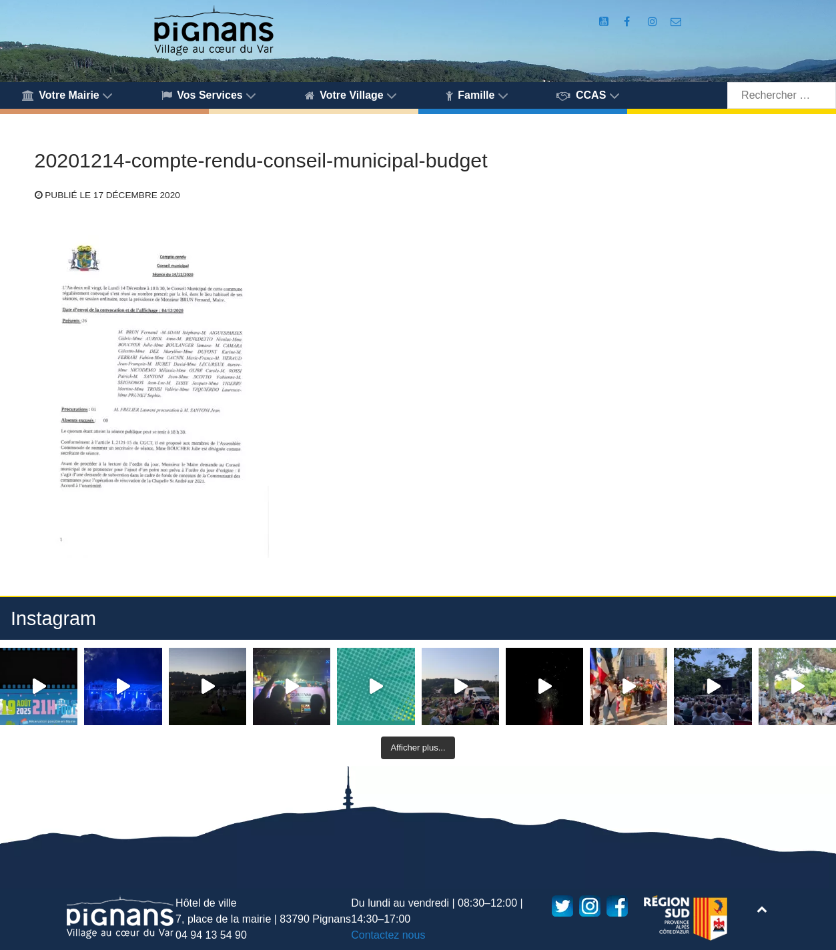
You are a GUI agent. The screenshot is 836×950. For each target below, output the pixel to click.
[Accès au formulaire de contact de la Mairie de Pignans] (676, 21)
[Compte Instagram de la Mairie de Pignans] (654, 21)
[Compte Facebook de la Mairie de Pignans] (628, 21)
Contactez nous (388, 935)
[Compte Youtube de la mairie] (605, 21)
